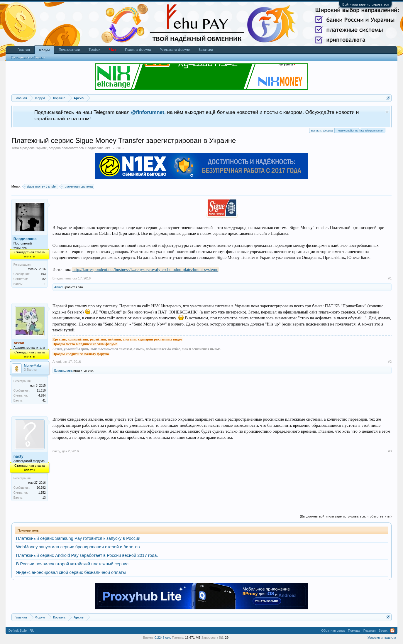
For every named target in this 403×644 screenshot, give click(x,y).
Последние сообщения (28, 57)
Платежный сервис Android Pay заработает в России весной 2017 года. (87, 555)
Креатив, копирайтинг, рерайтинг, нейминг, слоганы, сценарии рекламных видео (117, 339)
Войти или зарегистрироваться (365, 4)
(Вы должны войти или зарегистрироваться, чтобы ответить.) (346, 516)
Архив (41, 148)
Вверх (383, 630)
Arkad (58, 287)
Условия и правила (382, 637)
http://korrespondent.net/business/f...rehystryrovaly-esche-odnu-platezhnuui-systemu (145, 269)
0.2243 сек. (163, 637)
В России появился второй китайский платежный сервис (72, 564)
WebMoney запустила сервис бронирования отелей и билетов (78, 546)
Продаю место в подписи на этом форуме (85, 344)
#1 (390, 278)
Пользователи (69, 49)
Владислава (94, 148)
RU (32, 630)
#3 (390, 451)
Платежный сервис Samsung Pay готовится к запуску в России (78, 538)
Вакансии (206, 49)
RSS (392, 630)
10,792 (41, 487)
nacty (18, 456)
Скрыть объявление (387, 111)
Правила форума (138, 49)
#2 (390, 361)
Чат (112, 49)
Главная (24, 49)
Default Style (18, 630)
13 (44, 497)
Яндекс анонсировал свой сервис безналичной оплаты (71, 572)
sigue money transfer (41, 186)
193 (43, 274)
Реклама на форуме (175, 49)
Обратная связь (333, 630)
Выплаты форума (322, 130)
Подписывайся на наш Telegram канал (359, 130)
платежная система (77, 186)
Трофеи (94, 49)
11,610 (41, 390)
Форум (44, 50)
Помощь (354, 630)
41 (44, 400)
